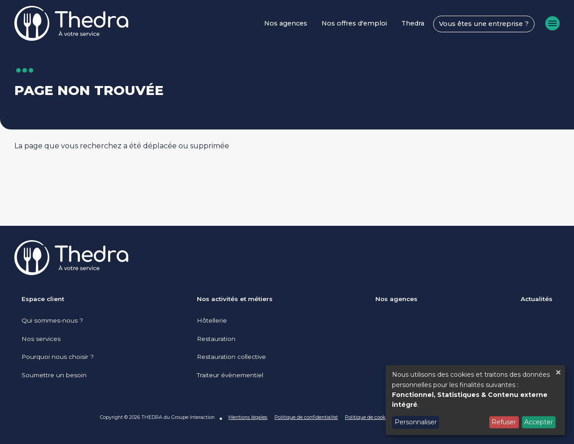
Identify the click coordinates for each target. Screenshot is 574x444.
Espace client (43, 298)
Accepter (538, 422)
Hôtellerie (212, 320)
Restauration (216, 338)
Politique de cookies (368, 417)
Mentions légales (247, 417)
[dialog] (475, 400)
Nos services (41, 338)
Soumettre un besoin (54, 375)
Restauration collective (231, 356)
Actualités (536, 298)
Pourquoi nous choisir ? (58, 356)
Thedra (412, 23)
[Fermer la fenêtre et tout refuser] (558, 370)
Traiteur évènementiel (230, 375)
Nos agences (285, 23)
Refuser (503, 422)
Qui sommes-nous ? (52, 320)
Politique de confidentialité (306, 417)
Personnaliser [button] (416, 422)
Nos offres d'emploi (354, 23)
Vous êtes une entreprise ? (484, 24)
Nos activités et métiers (235, 298)
